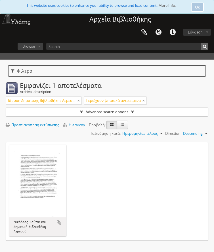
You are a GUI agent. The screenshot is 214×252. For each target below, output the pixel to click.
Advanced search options (107, 111)
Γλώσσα (158, 32)
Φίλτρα (21, 71)
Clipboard (144, 32)
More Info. (167, 5)
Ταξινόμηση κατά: (105, 133)
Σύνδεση (195, 32)
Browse (28, 46)
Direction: (173, 133)
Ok (197, 7)
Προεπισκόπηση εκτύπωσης (32, 124)
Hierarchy (74, 124)
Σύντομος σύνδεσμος (172, 32)
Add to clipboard (59, 222)
